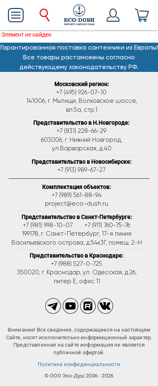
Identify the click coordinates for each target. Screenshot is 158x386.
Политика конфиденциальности (79, 364)
